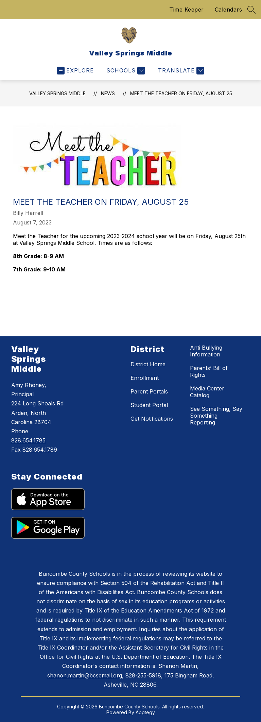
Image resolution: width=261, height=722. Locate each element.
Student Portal (149, 405)
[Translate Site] (180, 70)
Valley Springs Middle (57, 93)
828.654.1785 (28, 440)
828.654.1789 (39, 449)
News (108, 93)
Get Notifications (151, 418)
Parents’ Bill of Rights (209, 371)
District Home (148, 364)
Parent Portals (149, 391)
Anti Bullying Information (206, 351)
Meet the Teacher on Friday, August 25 (181, 93)
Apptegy (145, 712)
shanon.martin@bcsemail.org (84, 675)
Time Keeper (186, 9)
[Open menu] (75, 70)
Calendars (228, 9)
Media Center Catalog (207, 392)
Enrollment (144, 377)
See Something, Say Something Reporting (216, 415)
